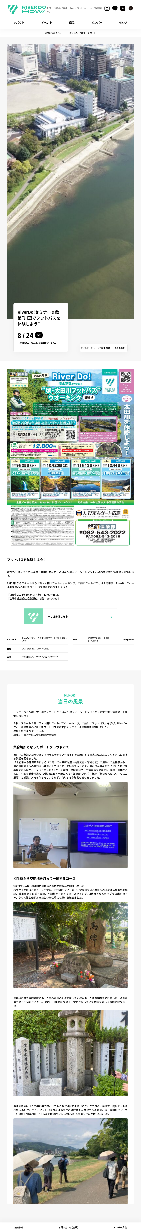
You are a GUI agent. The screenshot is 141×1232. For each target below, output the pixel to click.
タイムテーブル (88, 347)
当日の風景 (120, 347)
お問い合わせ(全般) (68, 1227)
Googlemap (128, 639)
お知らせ (18, 1227)
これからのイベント (54, 32)
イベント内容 (104, 347)
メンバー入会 (120, 1227)
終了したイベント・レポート (83, 32)
